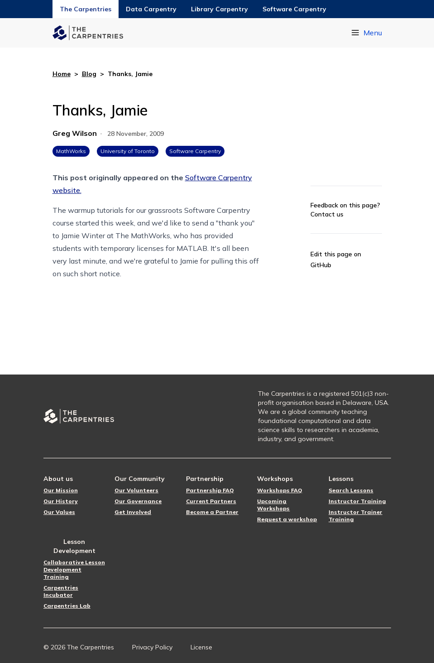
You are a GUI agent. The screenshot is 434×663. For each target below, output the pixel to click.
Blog (89, 74)
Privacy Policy (152, 647)
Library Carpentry (219, 9)
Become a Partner (212, 512)
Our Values (59, 512)
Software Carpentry (294, 9)
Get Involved (132, 512)
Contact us (326, 214)
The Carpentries (85, 9)
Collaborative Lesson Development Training (74, 569)
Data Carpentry (151, 9)
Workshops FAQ (279, 490)
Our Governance (138, 501)
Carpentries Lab (67, 605)
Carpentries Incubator (60, 591)
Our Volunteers (136, 490)
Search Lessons (351, 490)
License (201, 647)
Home (61, 74)
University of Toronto (127, 151)
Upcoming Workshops (273, 505)
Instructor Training (357, 501)
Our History (60, 501)
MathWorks (71, 151)
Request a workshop (287, 519)
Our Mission (60, 490)
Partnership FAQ (210, 490)
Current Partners (211, 501)
